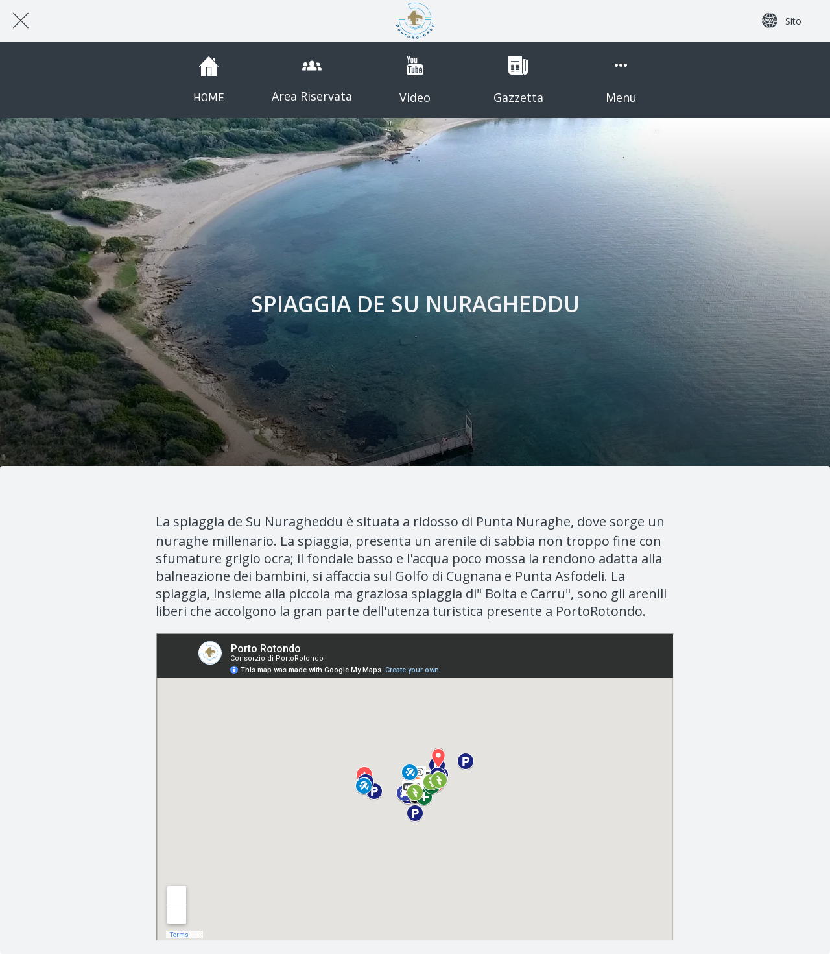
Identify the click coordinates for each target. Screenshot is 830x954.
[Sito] (782, 20)
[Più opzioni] (621, 80)
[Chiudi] (21, 21)
